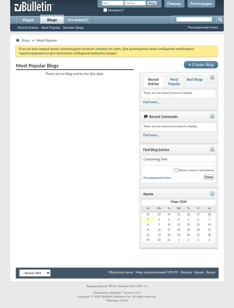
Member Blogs (73, 27)
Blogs (52, 20)
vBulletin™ (116, 293)
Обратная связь (120, 272)
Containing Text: (178, 161)
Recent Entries (27, 27)
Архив (199, 272)
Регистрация (201, 4)
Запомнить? (113, 10)
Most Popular (50, 27)
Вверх (210, 272)
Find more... (151, 102)
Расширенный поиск (203, 27)
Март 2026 (179, 202)
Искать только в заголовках (194, 170)
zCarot (124, 300)
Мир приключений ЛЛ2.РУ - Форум (163, 272)
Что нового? (77, 20)
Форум (28, 20)
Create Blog (201, 64)
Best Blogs (195, 79)
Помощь (174, 4)
